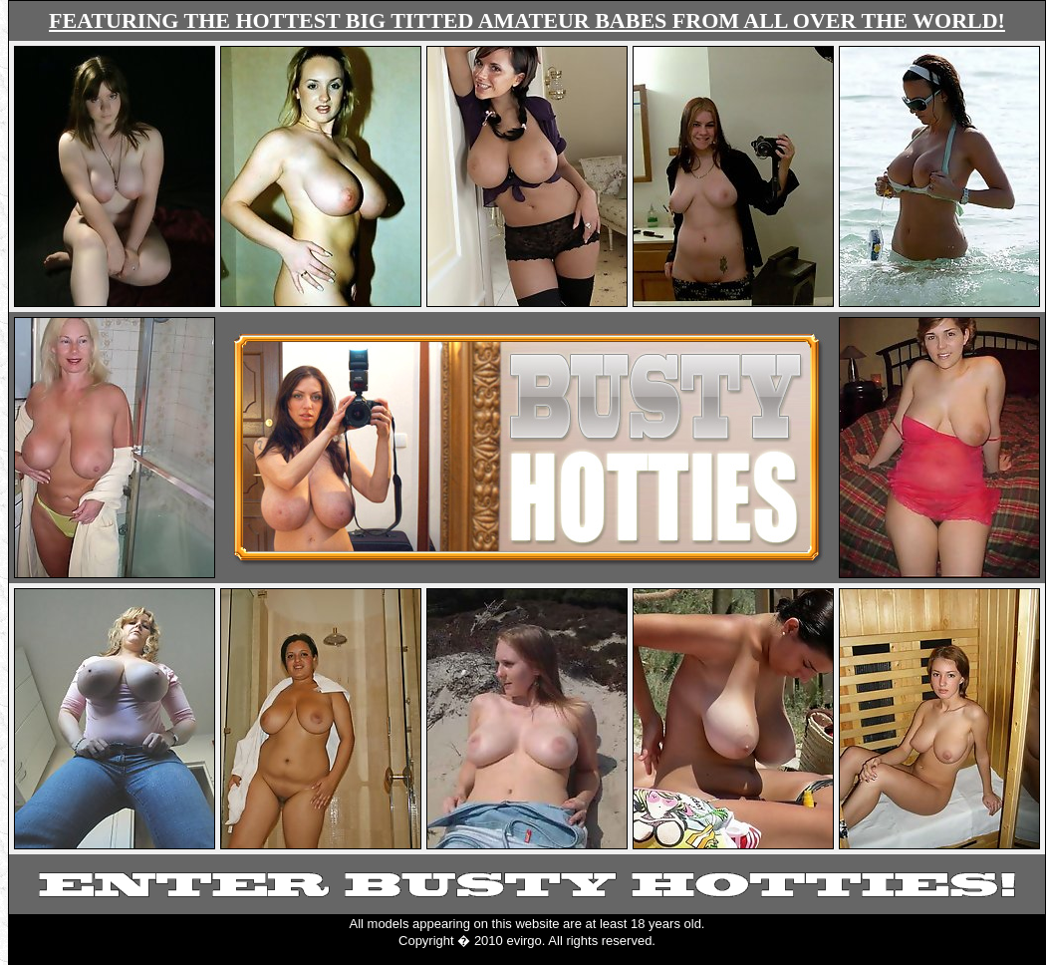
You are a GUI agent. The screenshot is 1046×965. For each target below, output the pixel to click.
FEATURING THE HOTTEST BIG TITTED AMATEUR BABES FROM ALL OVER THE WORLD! (527, 20)
